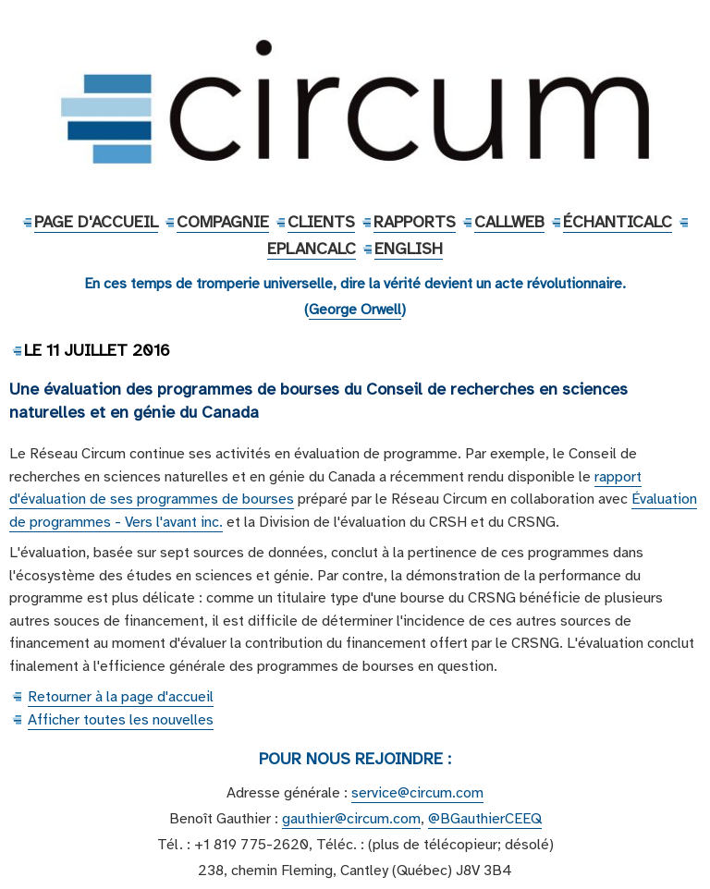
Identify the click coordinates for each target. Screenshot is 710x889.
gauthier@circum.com (351, 819)
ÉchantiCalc (617, 222)
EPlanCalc (311, 248)
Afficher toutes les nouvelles (121, 720)
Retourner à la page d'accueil (121, 697)
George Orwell (355, 309)
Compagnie (223, 222)
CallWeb (509, 222)
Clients (321, 222)
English (408, 248)
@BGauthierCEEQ (485, 819)
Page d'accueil (96, 222)
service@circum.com (417, 793)
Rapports (414, 222)
